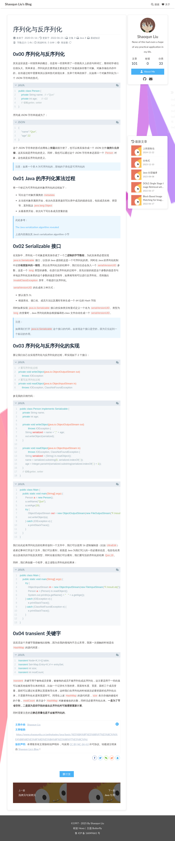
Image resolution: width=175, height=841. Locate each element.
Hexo (81, 828)
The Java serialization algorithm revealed (37, 227)
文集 (71, 37)
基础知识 (95, 37)
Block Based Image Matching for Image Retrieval (153, 198)
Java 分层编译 (150, 172)
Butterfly (97, 828)
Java (82, 37)
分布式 (146, 160)
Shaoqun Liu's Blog (28, 749)
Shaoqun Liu (33, 724)
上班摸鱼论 (148, 148)
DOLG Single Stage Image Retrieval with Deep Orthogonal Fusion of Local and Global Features (153, 185)
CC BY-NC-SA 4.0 (79, 744)
